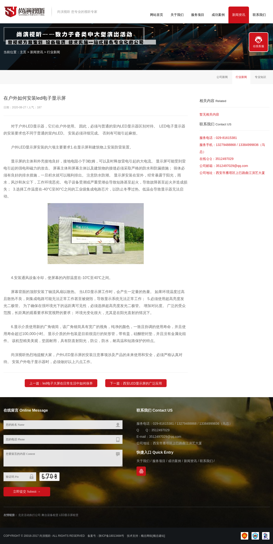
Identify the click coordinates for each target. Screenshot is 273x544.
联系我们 (259, 15)
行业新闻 (53, 52)
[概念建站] (158, 535)
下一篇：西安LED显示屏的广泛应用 (136, 389)
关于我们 (177, 15)
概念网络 (146, 535)
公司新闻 (222, 77)
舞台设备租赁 (50, 515)
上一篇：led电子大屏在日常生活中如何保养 (61, 389)
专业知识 (260, 77)
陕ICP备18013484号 (111, 535)
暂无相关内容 (209, 114)
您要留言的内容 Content (63, 458)
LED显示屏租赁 (68, 515)
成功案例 (218, 15)
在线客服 (258, 46)
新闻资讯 (238, 15)
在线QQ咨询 (141, 471)
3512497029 (224, 159)
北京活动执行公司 (29, 515)
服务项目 (197, 15)
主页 (23, 52)
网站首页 (156, 15)
